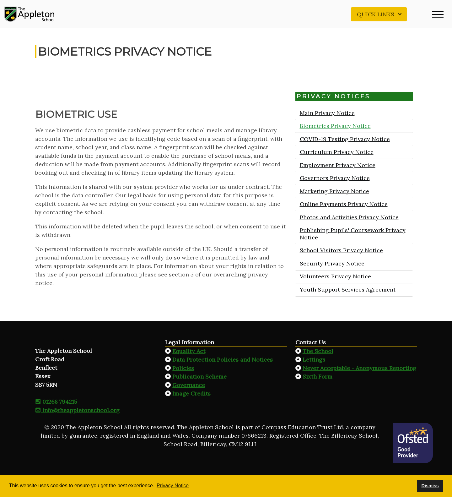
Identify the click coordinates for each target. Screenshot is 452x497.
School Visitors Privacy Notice (341, 250)
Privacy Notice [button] (173, 485)
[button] (438, 14)
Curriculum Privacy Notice (336, 152)
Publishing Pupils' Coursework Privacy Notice (352, 234)
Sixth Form (317, 376)
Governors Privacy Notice (334, 178)
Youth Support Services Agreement (347, 289)
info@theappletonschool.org (77, 410)
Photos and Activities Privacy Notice (348, 217)
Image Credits (191, 393)
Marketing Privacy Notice (334, 191)
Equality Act (188, 351)
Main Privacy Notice (326, 113)
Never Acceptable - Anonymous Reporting (359, 368)
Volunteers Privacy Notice (335, 276)
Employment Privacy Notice (337, 165)
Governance (188, 385)
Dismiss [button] (430, 485)
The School (318, 351)
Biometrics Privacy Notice (334, 125)
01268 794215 (56, 401)
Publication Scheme (199, 376)
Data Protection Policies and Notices (222, 359)
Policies (183, 368)
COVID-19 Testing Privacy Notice (344, 139)
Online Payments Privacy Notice (343, 204)
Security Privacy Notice (331, 263)
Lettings (314, 359)
